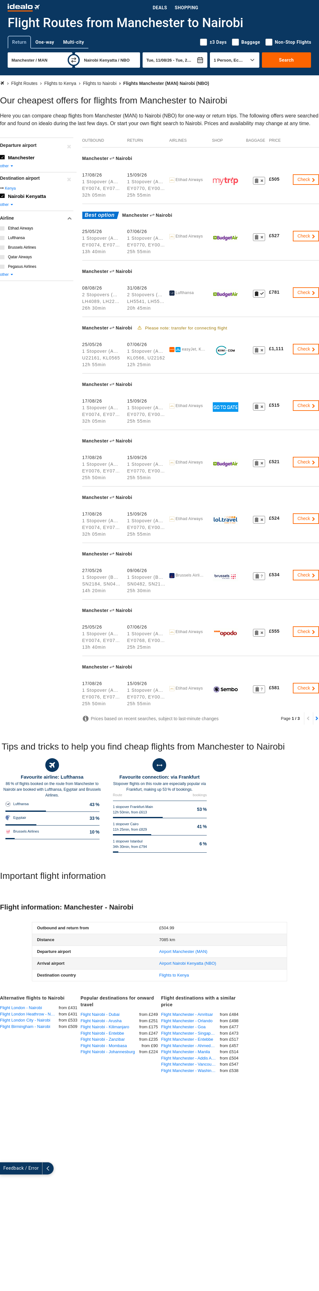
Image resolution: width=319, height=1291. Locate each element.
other (7, 166)
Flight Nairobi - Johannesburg (108, 1051)
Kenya (10, 188)
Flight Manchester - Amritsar (187, 1014)
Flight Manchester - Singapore (189, 1033)
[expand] (5, 1168)
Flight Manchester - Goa (183, 1026)
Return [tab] (19, 42)
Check (306, 179)
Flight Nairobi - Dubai (100, 1014)
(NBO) (187, 963)
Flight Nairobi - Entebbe (102, 1033)
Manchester (21, 157)
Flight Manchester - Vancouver (189, 1064)
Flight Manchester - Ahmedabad (190, 1045)
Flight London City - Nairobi (25, 1020)
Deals (160, 7)
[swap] (74, 60)
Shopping (186, 7)
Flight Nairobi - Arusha (101, 1020)
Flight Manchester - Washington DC (190, 1070)
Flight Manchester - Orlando (186, 1020)
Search (286, 60)
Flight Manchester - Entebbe (187, 1039)
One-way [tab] (44, 42)
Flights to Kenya (174, 975)
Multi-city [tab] (73, 42)
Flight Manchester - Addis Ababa (190, 1058)
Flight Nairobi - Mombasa (104, 1045)
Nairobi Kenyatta (27, 196)
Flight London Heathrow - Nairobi (29, 1014)
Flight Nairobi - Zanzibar (103, 1039)
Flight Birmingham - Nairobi (25, 1026)
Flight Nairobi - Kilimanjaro (105, 1026)
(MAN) (183, 951)
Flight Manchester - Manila (185, 1051)
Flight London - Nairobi (21, 1007)
